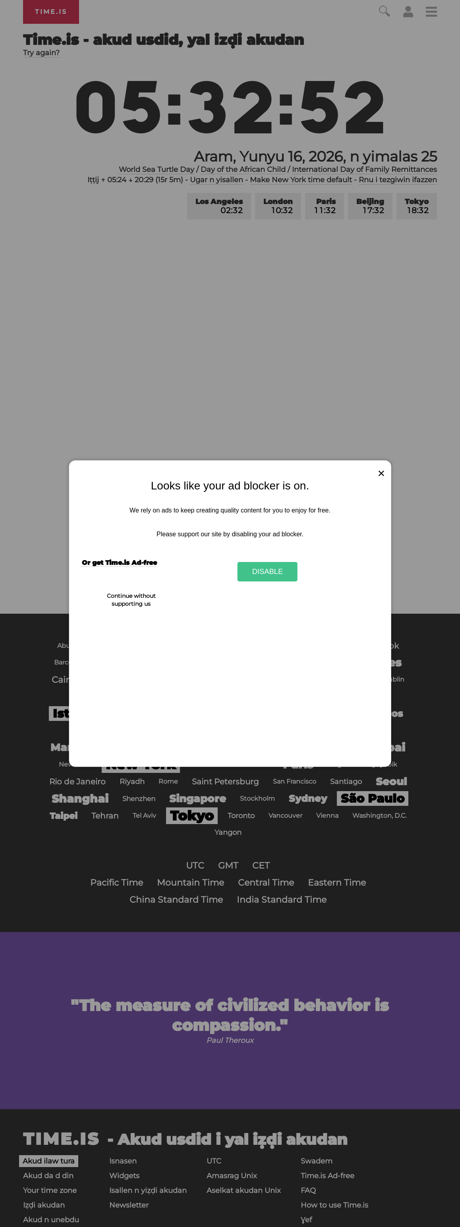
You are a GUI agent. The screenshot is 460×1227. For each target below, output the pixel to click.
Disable (267, 571)
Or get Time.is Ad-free (119, 562)
